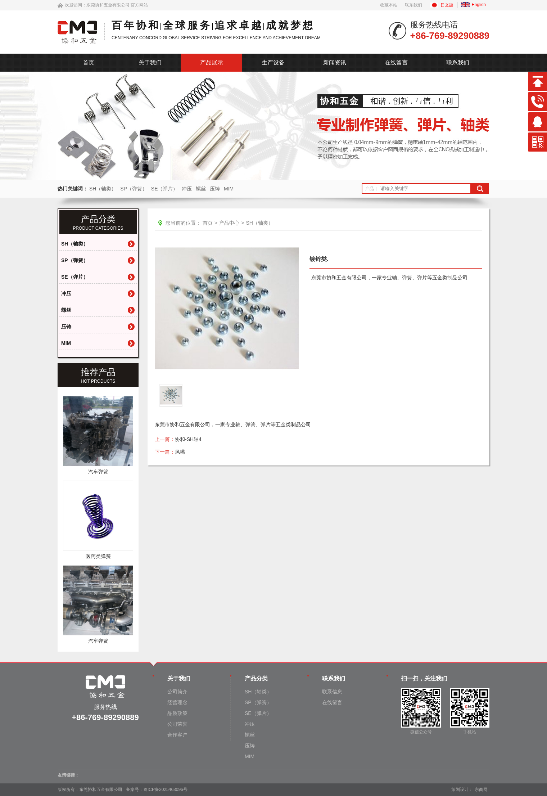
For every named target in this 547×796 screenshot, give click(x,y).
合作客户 (177, 735)
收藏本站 (388, 5)
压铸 (215, 189)
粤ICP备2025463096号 (165, 789)
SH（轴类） (102, 189)
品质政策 (177, 713)
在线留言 (396, 62)
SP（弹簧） (133, 189)
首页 (88, 62)
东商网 (481, 789)
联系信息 (332, 691)
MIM (229, 189)
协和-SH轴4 (188, 439)
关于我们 (150, 62)
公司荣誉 (177, 724)
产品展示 (211, 62)
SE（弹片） (164, 189)
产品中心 (229, 223)
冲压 (187, 189)
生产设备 (273, 62)
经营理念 (177, 702)
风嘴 (180, 452)
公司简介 (177, 691)
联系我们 (413, 5)
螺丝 (201, 189)
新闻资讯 (334, 62)
